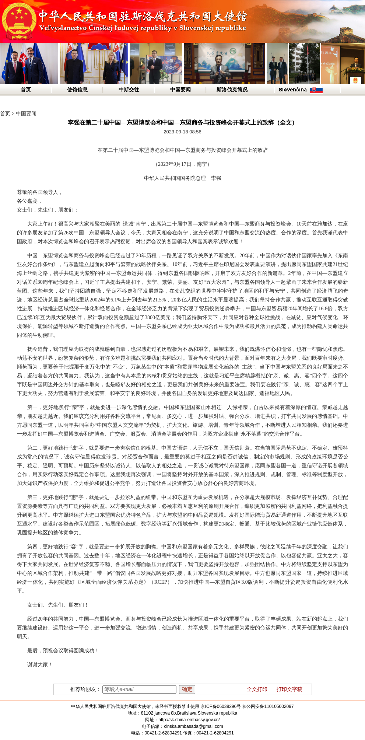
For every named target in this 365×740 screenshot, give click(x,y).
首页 (26, 89)
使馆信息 (77, 89)
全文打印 (257, 689)
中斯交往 (129, 89)
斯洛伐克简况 (232, 89)
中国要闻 (180, 89)
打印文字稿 (289, 689)
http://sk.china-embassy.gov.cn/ (189, 719)
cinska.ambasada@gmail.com (193, 726)
